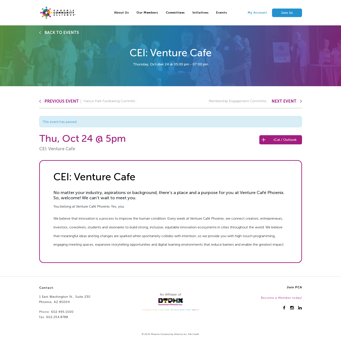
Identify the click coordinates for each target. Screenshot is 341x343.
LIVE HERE (164, 310)
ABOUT (195, 310)
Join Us (287, 13)
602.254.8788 (57, 317)
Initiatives (201, 12)
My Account (257, 12)
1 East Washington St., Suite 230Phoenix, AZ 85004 (64, 299)
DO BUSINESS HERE (181, 310)
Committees (175, 12)
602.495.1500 (62, 312)
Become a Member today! (281, 298)
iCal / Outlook (285, 140)
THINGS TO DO (150, 310)
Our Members (147, 12)
